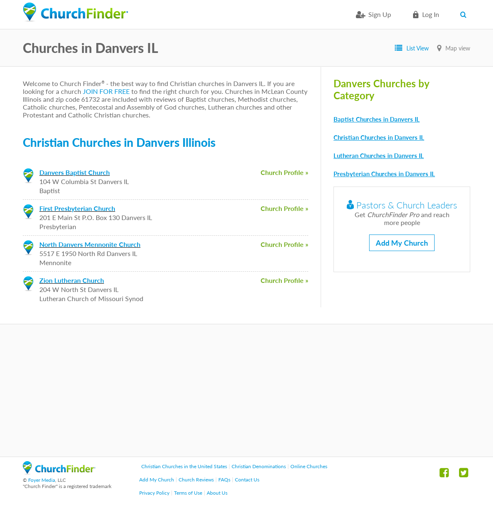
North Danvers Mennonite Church (89, 244)
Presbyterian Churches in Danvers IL (384, 173)
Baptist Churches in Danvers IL (377, 119)
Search (465, 14)
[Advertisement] (246, 390)
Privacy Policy (154, 493)
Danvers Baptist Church (74, 172)
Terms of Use (188, 493)
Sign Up (379, 14)
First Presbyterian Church (77, 208)
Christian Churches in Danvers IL (379, 137)
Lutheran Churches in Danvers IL (379, 155)
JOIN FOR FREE (106, 91)
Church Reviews (196, 479)
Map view (457, 48)
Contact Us (247, 479)
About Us (217, 493)
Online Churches (308, 466)
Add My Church (402, 242)
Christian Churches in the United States (184, 466)
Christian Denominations (259, 466)
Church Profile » (284, 172)
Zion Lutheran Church (71, 280)
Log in (430, 14)
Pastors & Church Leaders (402, 205)
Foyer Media (41, 480)
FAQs (224, 479)
